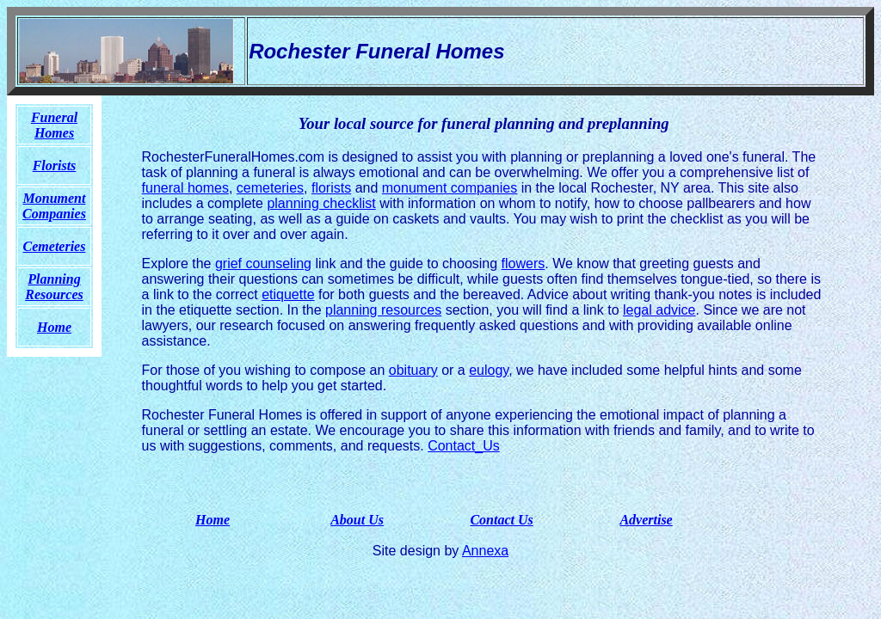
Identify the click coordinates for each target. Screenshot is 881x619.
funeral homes (185, 188)
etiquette (288, 294)
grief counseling (263, 263)
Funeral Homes (54, 125)
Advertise (645, 519)
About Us (357, 519)
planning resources (383, 310)
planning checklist (321, 203)
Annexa (485, 550)
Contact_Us (464, 445)
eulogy (488, 370)
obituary (413, 370)
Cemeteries (54, 246)
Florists (55, 165)
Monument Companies (54, 206)
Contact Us (501, 519)
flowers (523, 263)
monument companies (449, 188)
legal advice (659, 310)
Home (212, 519)
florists (331, 188)
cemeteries (270, 188)
